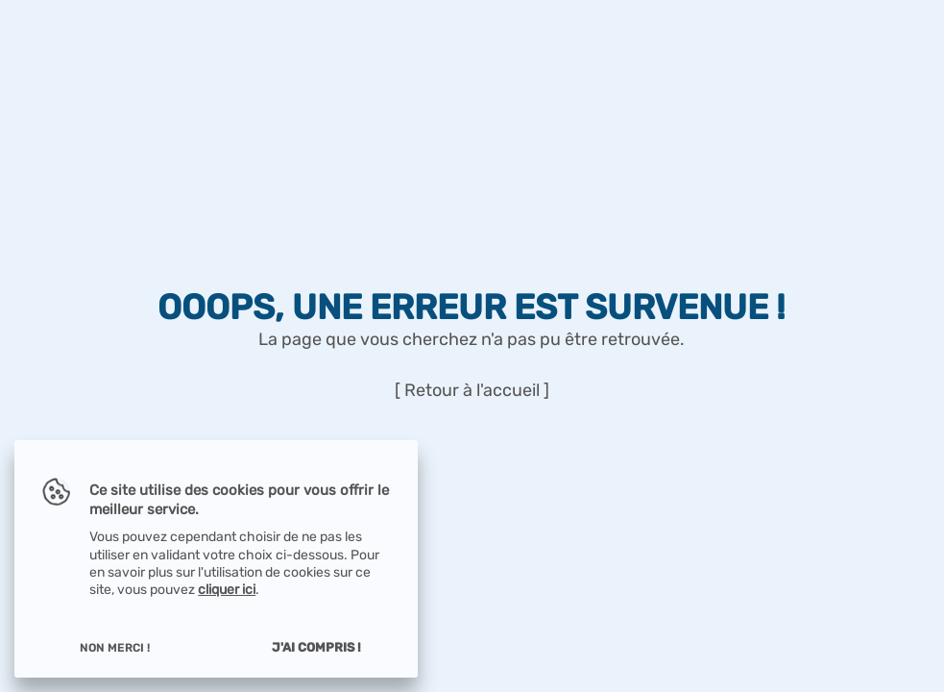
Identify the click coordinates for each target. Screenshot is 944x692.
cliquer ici (226, 589)
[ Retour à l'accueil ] (472, 391)
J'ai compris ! (316, 647)
